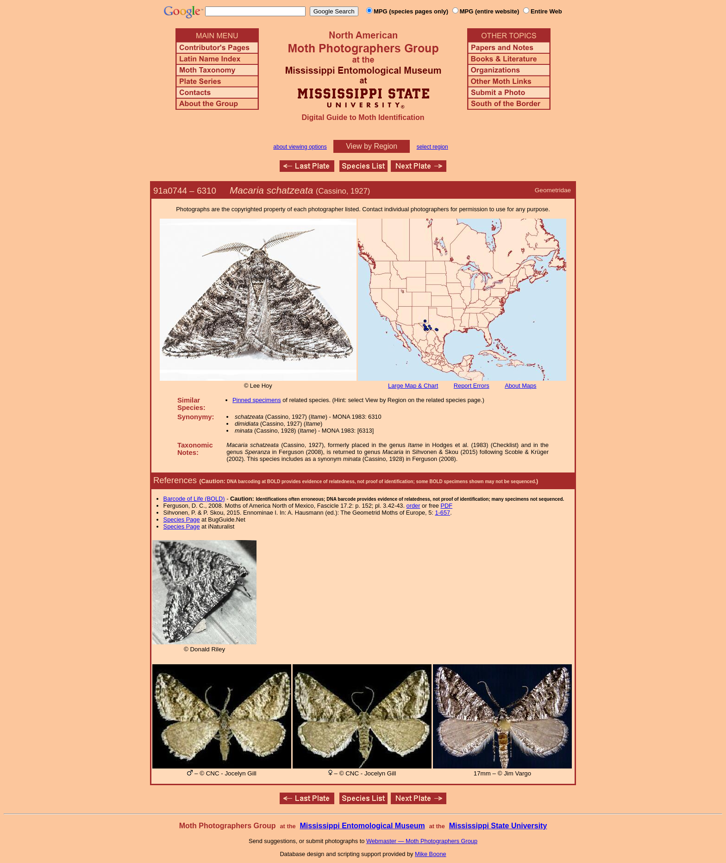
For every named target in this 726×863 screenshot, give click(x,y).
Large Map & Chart (413, 385)
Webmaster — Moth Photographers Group (421, 841)
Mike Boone (430, 853)
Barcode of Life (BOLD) (194, 498)
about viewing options (299, 147)
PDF (447, 505)
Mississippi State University (498, 826)
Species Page (181, 519)
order (413, 505)
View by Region (371, 146)
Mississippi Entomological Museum (362, 826)
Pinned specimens (256, 400)
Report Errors (471, 385)
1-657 (442, 512)
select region (432, 147)
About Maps (520, 385)
